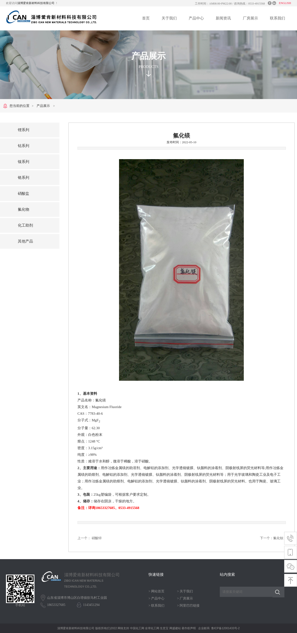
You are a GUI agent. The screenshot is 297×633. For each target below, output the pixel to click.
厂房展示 (250, 18)
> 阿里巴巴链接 (188, 605)
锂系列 (23, 130)
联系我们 (277, 18)
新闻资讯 (223, 18)
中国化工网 (137, 628)
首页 (146, 18)
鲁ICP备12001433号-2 (225, 628)
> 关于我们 (185, 591)
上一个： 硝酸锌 (89, 538)
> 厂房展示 (185, 598)
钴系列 (23, 146)
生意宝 (164, 628)
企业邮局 (204, 628)
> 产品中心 (156, 598)
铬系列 (23, 178)
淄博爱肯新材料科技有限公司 (36, 3)
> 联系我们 (156, 605)
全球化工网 (152, 628)
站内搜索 (227, 574)
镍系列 (23, 162)
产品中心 (196, 18)
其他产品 (25, 241)
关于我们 (169, 18)
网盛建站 (175, 628)
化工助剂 (25, 225)
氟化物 (23, 209)
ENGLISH (285, 3)
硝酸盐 (23, 193)
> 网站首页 (156, 591)
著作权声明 (189, 628)
